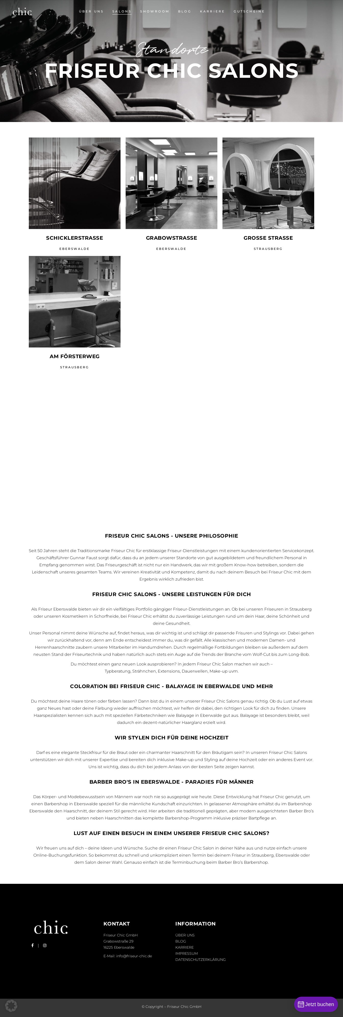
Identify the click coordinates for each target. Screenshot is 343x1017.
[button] (11, 1006)
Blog (180, 941)
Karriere (184, 947)
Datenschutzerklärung (200, 959)
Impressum (186, 953)
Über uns (185, 935)
